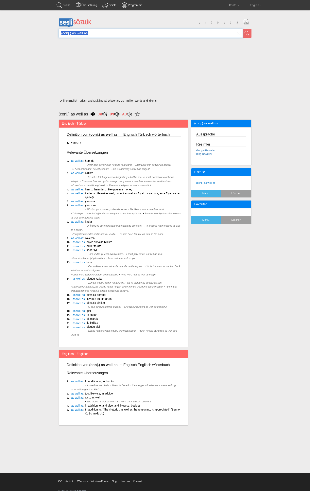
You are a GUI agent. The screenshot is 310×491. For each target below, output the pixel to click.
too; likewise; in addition (99, 393)
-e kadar (92, 314)
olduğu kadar (95, 278)
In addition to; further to (99, 381)
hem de (89, 160)
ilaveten (90, 238)
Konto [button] (231, 5)
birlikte (89, 173)
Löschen (236, 193)
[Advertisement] (155, 69)
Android (69, 481)
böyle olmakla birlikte (99, 242)
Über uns (125, 481)
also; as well (92, 397)
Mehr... (206, 193)
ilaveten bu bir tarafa (99, 298)
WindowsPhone (99, 481)
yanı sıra (90, 205)
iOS (60, 481)
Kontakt (137, 481)
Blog (114, 481)
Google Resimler (205, 150)
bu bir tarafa (94, 246)
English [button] (253, 5)
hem (89, 262)
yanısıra (76, 142)
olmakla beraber (96, 294)
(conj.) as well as (205, 182)
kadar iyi (92, 250)
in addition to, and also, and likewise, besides (112, 405)
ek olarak (92, 318)
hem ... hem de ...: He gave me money (108, 189)
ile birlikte (92, 322)
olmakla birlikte (96, 302)
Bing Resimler (204, 153)
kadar (88, 221)
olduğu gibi (93, 326)
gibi (89, 310)
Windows (82, 481)
